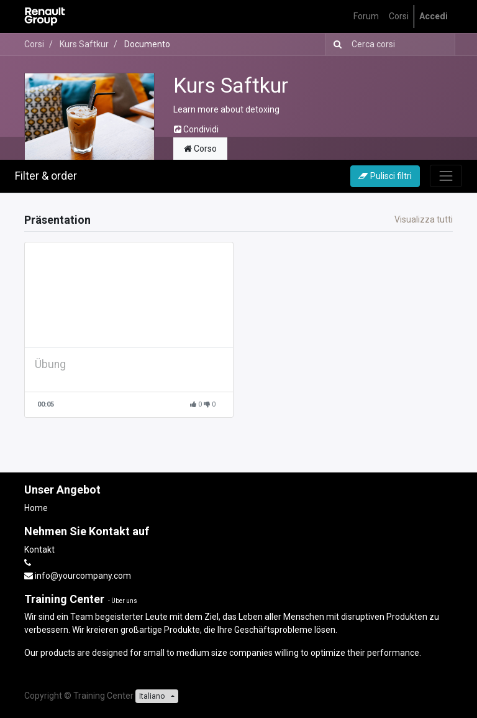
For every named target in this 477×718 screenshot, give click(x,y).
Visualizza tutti (423, 219)
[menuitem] (366, 16)
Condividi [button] (196, 129)
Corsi (34, 44)
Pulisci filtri (385, 176)
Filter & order (46, 176)
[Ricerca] (335, 44)
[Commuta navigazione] (446, 176)
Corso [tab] (200, 149)
